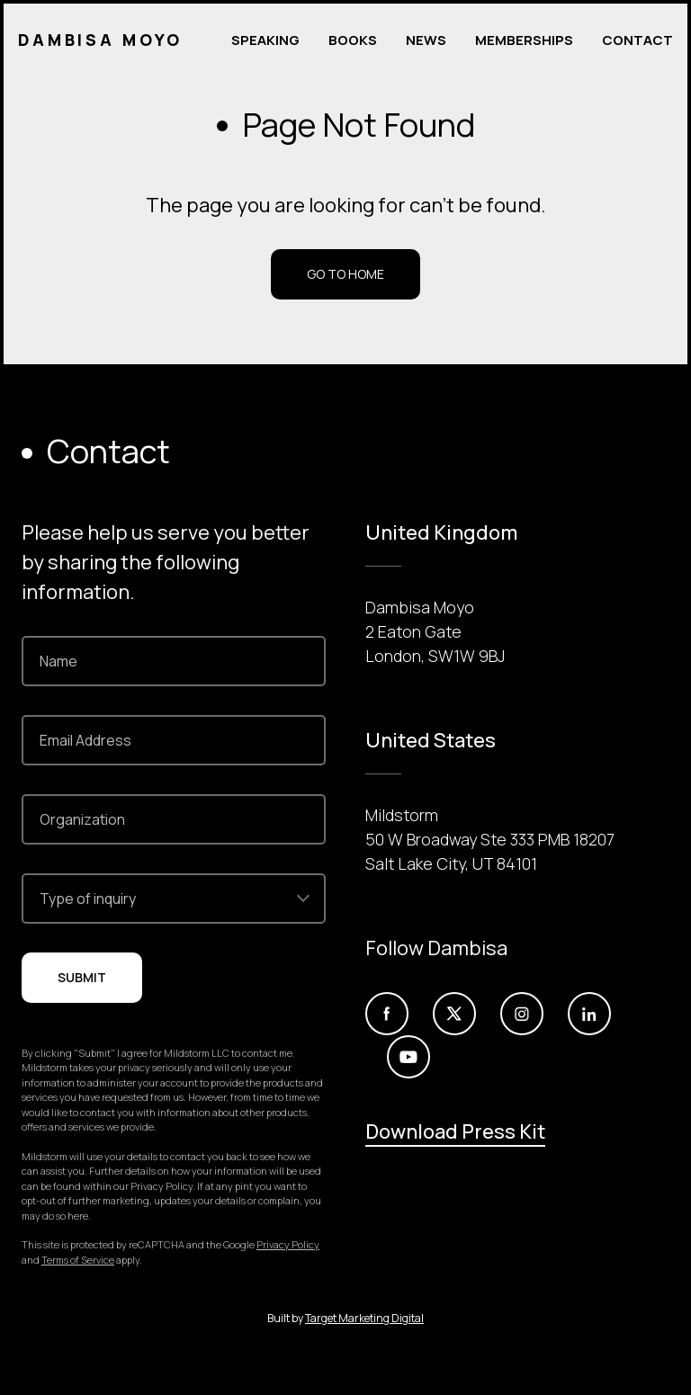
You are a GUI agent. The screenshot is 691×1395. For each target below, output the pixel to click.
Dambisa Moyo (101, 40)
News (426, 40)
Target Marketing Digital (364, 1318)
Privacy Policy (287, 1244)
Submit (82, 977)
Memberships (524, 40)
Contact (637, 40)
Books (352, 40)
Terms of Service (77, 1259)
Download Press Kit (455, 1131)
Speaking (265, 40)
